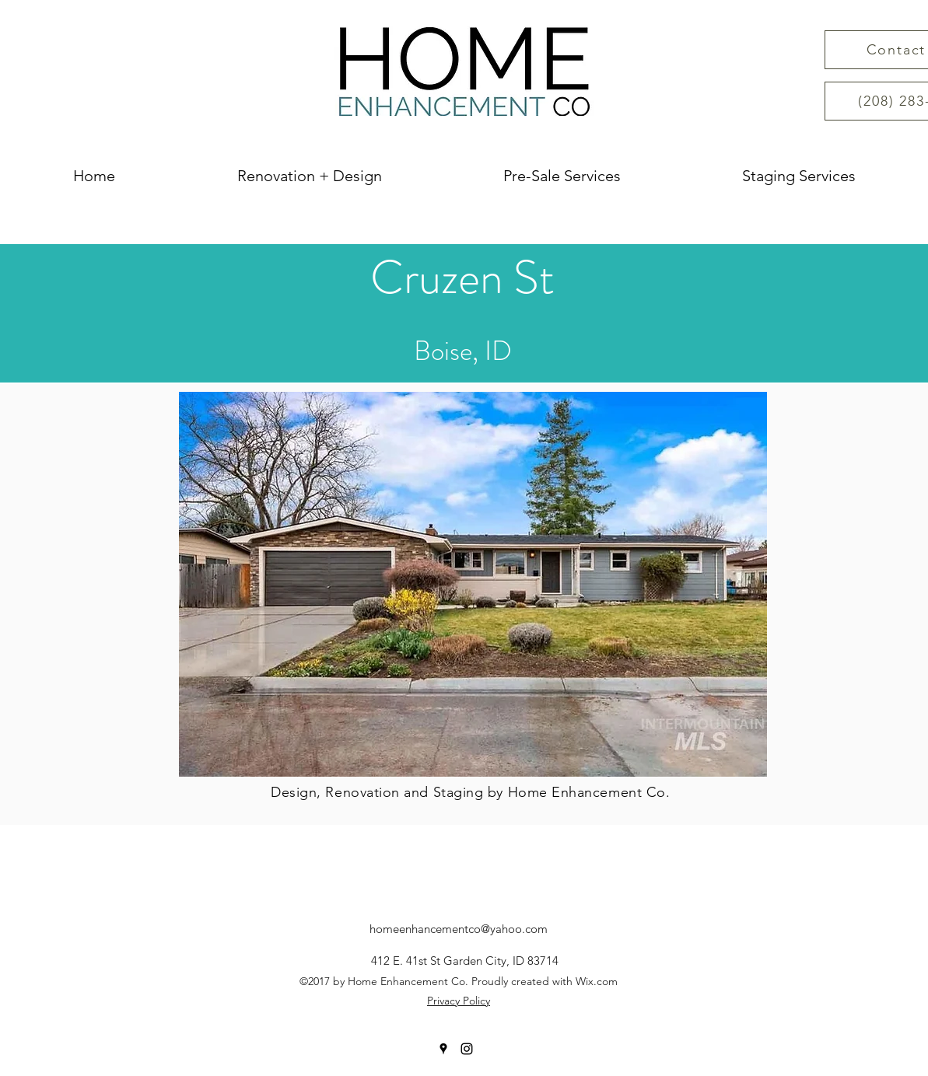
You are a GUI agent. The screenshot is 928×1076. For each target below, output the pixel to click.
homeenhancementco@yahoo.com (458, 928)
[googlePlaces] (443, 1049)
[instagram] (467, 1049)
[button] (473, 584)
